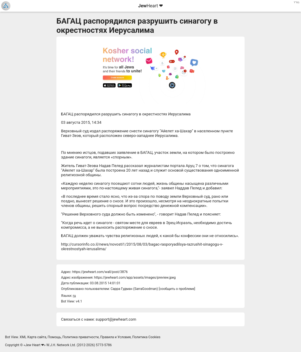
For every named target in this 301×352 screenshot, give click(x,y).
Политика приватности (80, 337)
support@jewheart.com (116, 319)
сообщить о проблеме (177, 289)
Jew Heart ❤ (34, 345)
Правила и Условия (115, 337)
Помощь (54, 337)
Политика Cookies (146, 337)
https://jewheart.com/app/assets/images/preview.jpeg (135, 277)
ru (74, 296)
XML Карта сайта (33, 337)
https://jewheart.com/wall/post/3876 (100, 272)
